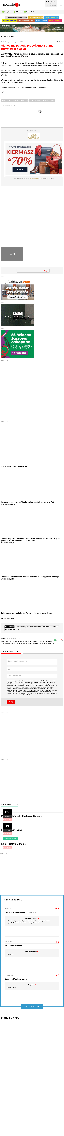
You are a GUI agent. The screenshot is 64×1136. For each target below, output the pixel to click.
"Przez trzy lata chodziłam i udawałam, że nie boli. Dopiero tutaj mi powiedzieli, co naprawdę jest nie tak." (32, 540)
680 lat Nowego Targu (35, 17)
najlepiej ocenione (34, 627)
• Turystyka (15, 100)
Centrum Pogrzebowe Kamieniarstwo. (21, 913)
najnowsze (9, 627)
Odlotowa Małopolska (51, 17)
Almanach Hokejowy (9, 20)
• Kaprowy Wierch (35, 100)
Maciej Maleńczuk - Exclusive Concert (21, 816)
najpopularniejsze (12, 629)
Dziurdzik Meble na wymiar (16, 980)
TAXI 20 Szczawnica (13, 946)
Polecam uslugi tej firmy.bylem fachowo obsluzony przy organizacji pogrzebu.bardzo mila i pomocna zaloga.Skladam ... (32, 921)
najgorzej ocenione (50, 627)
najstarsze (20, 627)
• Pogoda (24, 100)
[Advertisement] (20, 443)
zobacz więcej (32, 1007)
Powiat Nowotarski (55, 20)
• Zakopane (6, 100)
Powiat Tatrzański (41, 20)
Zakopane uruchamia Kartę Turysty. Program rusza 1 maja (26, 613)
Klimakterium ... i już (12, 830)
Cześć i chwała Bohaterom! (26, 20)
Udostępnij (59, 42)
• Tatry (45, 100)
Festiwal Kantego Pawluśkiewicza (16, 17)
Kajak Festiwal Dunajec (13, 844)
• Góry (52, 100)
